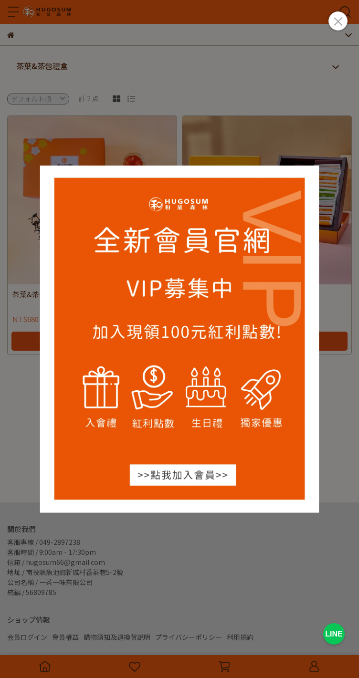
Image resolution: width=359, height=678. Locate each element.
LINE (333, 634)
